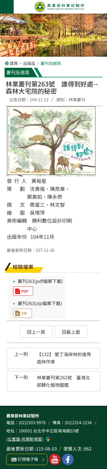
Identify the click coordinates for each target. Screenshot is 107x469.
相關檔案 (23, 266)
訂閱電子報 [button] (28, 459)
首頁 (14, 63)
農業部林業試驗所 (59, 7)
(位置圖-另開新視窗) (24, 439)
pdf (24, 291)
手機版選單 (7, 7)
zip (24, 313)
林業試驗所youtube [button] (54, 459)
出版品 (29, 63)
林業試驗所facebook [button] (68, 459)
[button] (36, 332)
